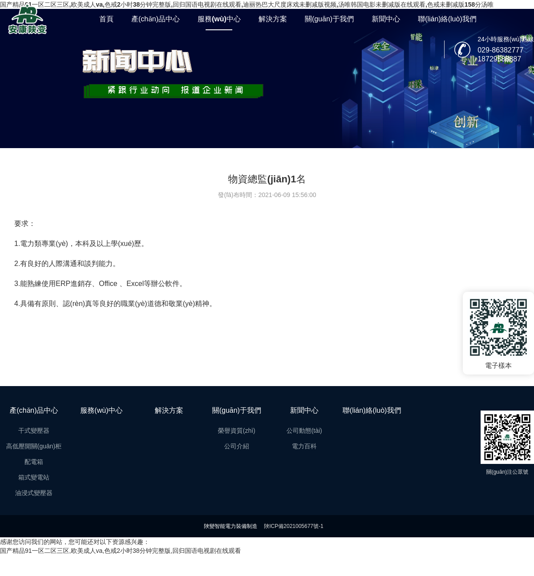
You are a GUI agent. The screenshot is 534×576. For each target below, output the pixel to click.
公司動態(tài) (304, 430)
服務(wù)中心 (219, 19)
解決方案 (273, 19)
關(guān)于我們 (329, 19)
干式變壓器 (33, 430)
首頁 (106, 19)
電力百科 (304, 446)
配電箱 (33, 461)
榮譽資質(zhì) (236, 430)
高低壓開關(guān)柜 (33, 446)
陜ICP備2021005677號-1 (293, 526)
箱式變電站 (33, 477)
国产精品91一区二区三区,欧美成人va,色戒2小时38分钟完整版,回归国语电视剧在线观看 (120, 550)
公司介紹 (236, 446)
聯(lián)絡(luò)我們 (447, 19)
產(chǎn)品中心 (155, 19)
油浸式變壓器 (34, 492)
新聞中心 (386, 19)
